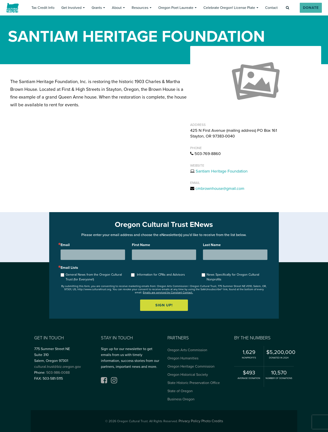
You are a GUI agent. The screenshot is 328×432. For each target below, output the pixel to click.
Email (65, 245)
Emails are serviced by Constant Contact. (168, 292)
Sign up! (164, 305)
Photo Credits (212, 421)
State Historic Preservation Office (193, 383)
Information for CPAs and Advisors (161, 275)
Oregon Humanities (182, 358)
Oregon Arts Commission (187, 350)
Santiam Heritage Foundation (222, 171)
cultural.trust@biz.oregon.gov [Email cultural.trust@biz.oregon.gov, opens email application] (57, 366)
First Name (141, 245)
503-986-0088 (58, 372)
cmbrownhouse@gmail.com (219, 188)
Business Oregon (181, 399)
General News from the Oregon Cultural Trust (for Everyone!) (94, 277)
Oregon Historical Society (187, 374)
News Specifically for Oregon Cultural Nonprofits (233, 277)
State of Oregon (180, 391)
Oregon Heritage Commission (191, 366)
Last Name (212, 245)
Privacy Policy (189, 421)
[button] (42, 7)
